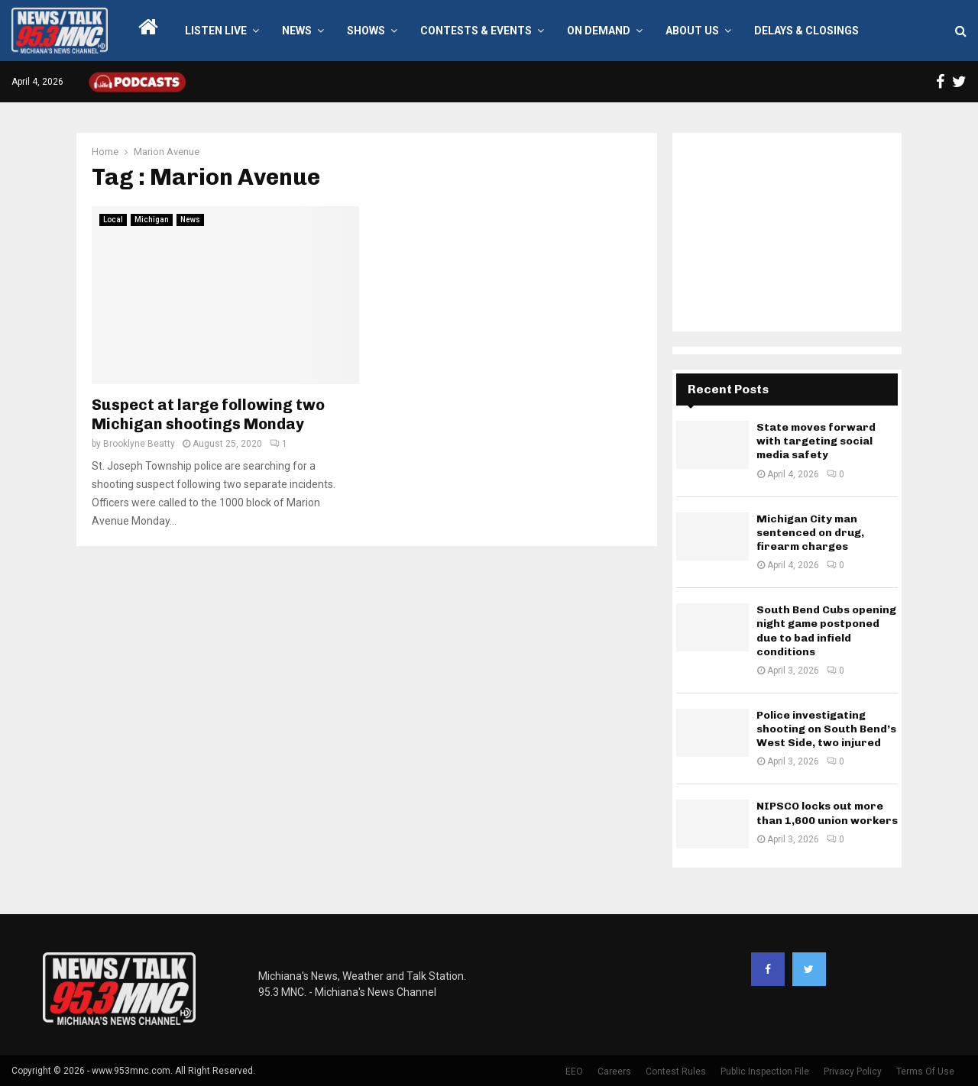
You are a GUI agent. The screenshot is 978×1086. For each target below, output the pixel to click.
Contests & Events (476, 30)
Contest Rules (676, 1071)
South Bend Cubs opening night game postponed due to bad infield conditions (826, 630)
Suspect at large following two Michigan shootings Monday (208, 414)
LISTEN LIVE (216, 30)
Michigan (151, 219)
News (297, 30)
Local (113, 219)
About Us (692, 30)
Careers (614, 1071)
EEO (574, 1071)
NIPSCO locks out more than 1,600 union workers (827, 813)
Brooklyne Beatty (139, 443)
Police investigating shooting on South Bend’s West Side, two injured (826, 729)
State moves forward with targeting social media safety (816, 441)
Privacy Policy (853, 1071)
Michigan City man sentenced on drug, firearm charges (810, 532)
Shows (366, 30)
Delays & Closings (806, 30)
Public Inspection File (765, 1071)
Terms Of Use (925, 1071)
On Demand (598, 30)
